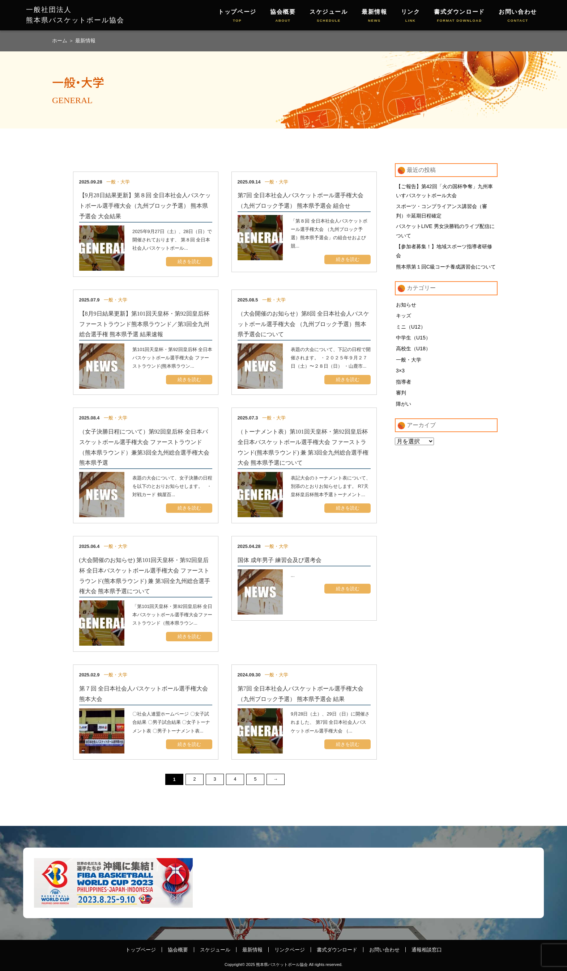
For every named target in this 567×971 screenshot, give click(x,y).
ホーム (60, 40)
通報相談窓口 (427, 949)
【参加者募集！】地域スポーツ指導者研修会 (444, 251)
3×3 (400, 372)
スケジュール (329, 16)
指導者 (403, 384)
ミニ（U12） (411, 328)
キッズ (403, 317)
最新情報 (374, 16)
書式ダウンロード (459, 16)
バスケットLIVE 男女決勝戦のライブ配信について (445, 231)
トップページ (237, 16)
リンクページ (289, 949)
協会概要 (282, 16)
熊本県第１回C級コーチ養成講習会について (446, 267)
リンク (410, 16)
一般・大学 (408, 361)
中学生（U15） (413, 339)
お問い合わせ (518, 16)
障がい (403, 406)
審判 (401, 395)
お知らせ (406, 306)
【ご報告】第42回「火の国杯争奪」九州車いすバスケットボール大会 (444, 191)
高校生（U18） (413, 350)
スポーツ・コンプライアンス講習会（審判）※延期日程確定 (441, 211)
